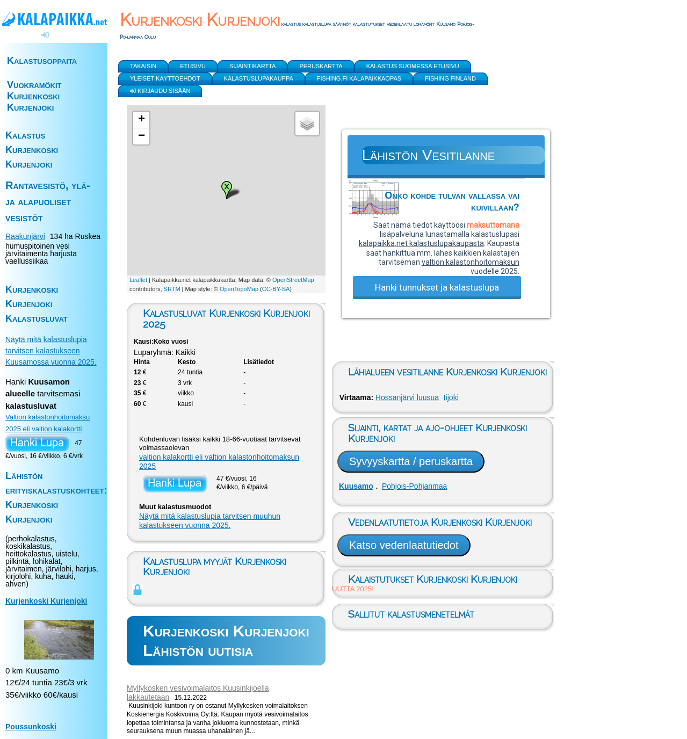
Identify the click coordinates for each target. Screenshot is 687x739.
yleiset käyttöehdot (165, 78)
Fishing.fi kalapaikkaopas (359, 78)
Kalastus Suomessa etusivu (412, 66)
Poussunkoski (30, 726)
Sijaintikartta (252, 66)
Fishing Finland (450, 78)
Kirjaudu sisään (160, 89)
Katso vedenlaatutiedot (404, 545)
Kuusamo (356, 486)
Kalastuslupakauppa (258, 78)
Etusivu (193, 66)
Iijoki (451, 397)
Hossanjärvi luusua (407, 397)
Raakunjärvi (25, 236)
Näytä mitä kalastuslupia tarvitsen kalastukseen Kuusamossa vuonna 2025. (51, 350)
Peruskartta (320, 66)
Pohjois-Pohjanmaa (414, 486)
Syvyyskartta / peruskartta (411, 461)
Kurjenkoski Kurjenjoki (46, 601)
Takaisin (143, 66)
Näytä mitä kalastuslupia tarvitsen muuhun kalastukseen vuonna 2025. (209, 521)
